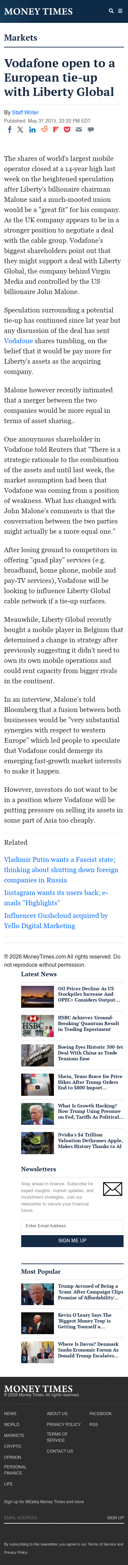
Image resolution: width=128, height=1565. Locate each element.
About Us (57, 1414)
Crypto (12, 1447)
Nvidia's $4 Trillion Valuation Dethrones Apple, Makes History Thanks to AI (90, 1140)
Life (8, 1484)
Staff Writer (25, 113)
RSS (93, 1425)
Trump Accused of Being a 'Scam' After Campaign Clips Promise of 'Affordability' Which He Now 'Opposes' (90, 1294)
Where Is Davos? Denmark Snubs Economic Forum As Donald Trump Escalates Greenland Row (88, 1352)
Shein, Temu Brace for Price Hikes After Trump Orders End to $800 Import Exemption (90, 1084)
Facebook (100, 1414)
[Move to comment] (90, 129)
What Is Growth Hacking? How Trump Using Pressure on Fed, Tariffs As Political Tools (89, 1114)
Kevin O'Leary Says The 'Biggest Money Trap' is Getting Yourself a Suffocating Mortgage (85, 1323)
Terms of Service (57, 1438)
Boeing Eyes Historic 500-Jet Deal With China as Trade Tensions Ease (90, 1053)
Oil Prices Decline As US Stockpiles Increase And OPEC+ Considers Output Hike (86, 997)
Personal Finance (15, 1470)
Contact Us (60, 1452)
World (11, 1425)
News (10, 1414)
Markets (20, 37)
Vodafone (18, 341)
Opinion (12, 1458)
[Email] (78, 129)
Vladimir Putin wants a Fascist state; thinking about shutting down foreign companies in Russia (61, 869)
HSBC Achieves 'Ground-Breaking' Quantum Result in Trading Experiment (88, 1023)
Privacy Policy (64, 1425)
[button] (120, 12)
